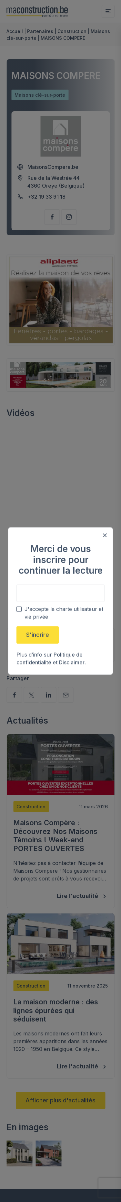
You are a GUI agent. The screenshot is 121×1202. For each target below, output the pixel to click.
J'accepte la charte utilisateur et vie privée (64, 613)
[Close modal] (105, 535)
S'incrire (37, 634)
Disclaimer (72, 662)
